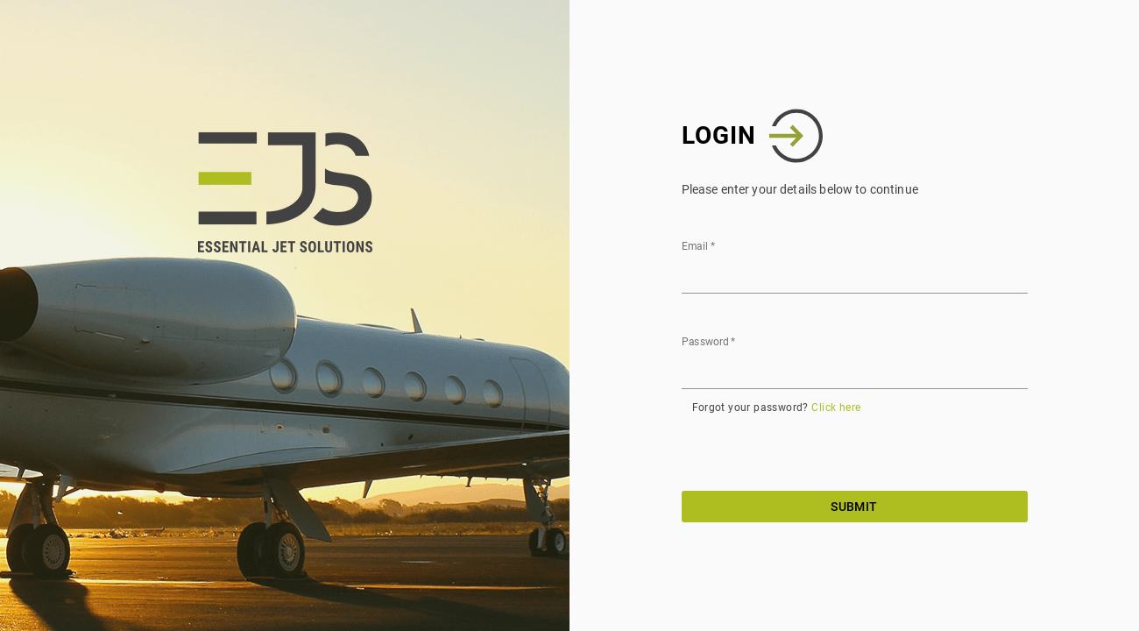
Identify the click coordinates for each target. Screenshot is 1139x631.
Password (708, 342)
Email (698, 246)
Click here (835, 407)
